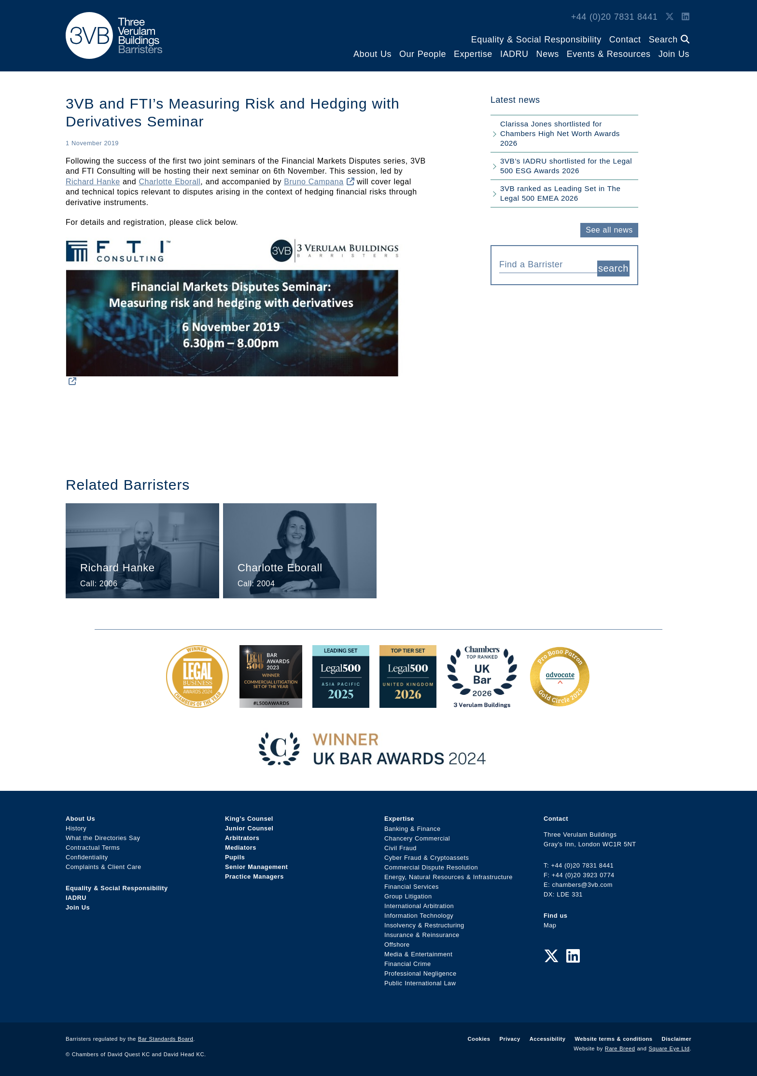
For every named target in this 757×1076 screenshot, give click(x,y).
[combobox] (548, 263)
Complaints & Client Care (103, 866)
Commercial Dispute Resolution (431, 866)
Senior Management (256, 866)
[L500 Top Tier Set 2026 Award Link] (407, 703)
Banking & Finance (412, 828)
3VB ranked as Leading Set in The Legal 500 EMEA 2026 (560, 193)
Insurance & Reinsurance (422, 934)
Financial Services (411, 886)
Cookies (479, 1039)
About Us (372, 54)
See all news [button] (609, 230)
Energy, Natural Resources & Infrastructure (448, 876)
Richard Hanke (93, 182)
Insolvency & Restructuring (424, 924)
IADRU (514, 54)
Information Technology (418, 915)
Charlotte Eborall (170, 182)
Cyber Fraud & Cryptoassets (426, 857)
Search (669, 39)
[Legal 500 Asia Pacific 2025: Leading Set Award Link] (340, 703)
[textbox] (544, 264)
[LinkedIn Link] (685, 17)
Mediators (240, 847)
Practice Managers (254, 876)
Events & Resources (609, 54)
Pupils (235, 857)
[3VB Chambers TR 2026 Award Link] (482, 703)
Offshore (397, 944)
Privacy (509, 1039)
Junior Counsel (249, 828)
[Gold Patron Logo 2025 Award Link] (559, 703)
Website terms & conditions (613, 1039)
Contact (625, 39)
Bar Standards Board (166, 1039)
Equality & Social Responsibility (536, 39)
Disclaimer (676, 1039)
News (547, 54)
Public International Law (420, 982)
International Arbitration (419, 905)
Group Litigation (408, 895)
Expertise (473, 54)
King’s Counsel (249, 818)
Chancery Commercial (417, 837)
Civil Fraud (400, 847)
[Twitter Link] (669, 17)
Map (550, 925)
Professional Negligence (420, 973)
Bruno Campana (319, 182)
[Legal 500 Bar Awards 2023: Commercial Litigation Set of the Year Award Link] (270, 703)
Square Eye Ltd (669, 1048)
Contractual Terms (93, 847)
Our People (422, 54)
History (76, 828)
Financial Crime (407, 963)
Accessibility (548, 1039)
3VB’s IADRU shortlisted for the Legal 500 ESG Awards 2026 (566, 166)
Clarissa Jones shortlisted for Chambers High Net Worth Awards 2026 (560, 133)
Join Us (674, 54)
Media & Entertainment (418, 953)
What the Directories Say (103, 837)
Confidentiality (87, 857)
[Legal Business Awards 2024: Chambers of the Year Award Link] (197, 703)
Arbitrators (242, 837)
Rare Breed (620, 1048)
